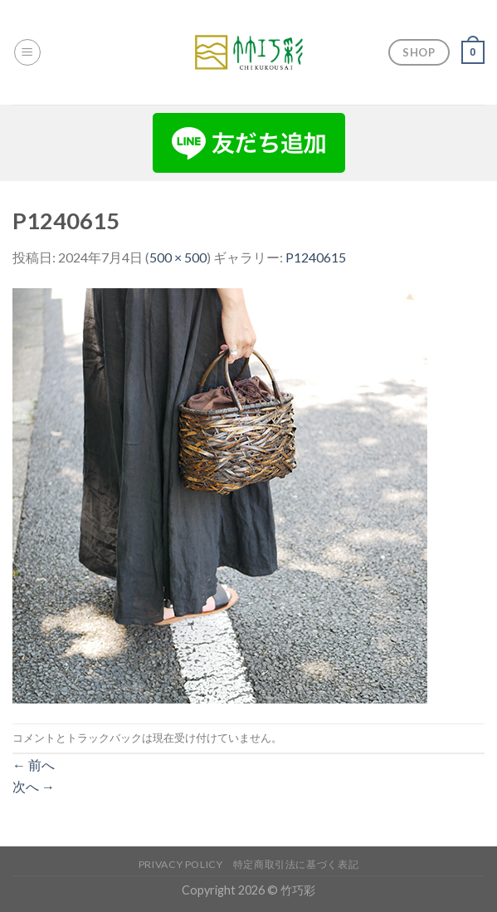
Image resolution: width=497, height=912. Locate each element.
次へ (33, 786)
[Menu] (27, 52)
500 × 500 (178, 257)
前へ (33, 764)
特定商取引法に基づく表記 (295, 864)
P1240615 (315, 257)
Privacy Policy (181, 864)
